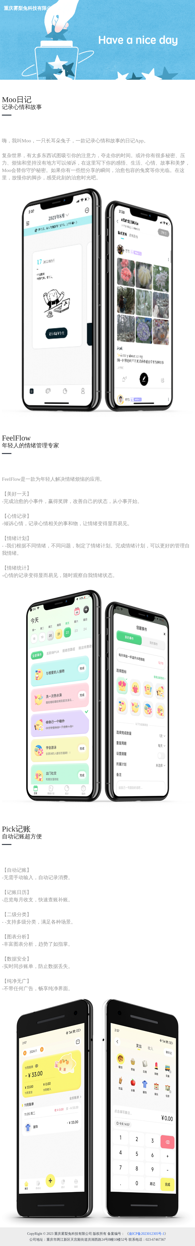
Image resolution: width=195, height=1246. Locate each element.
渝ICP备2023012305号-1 (146, 1234)
